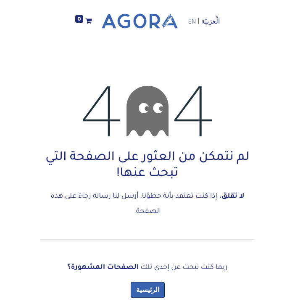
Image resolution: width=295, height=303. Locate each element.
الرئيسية (147, 290)
